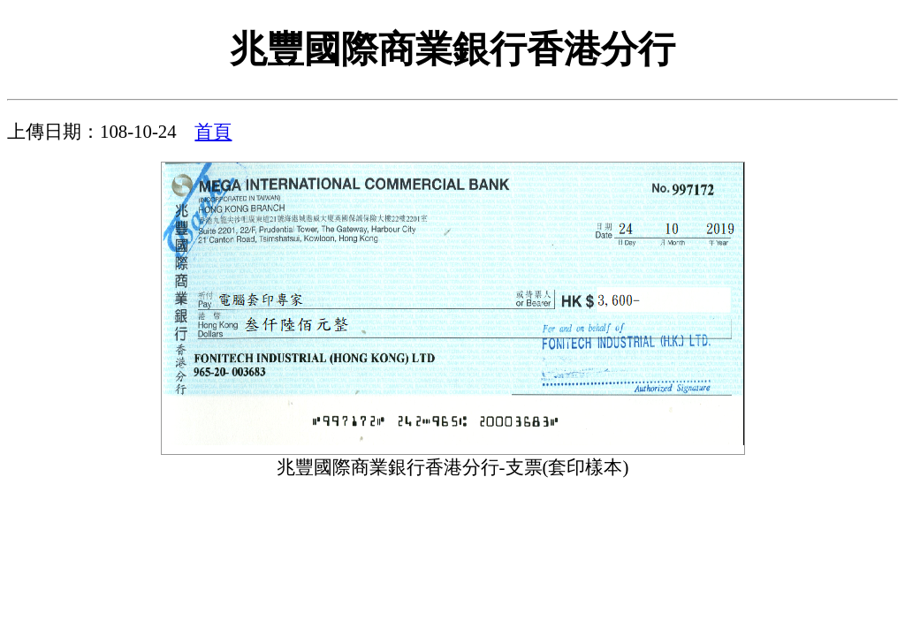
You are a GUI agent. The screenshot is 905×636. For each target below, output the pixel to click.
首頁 (213, 131)
